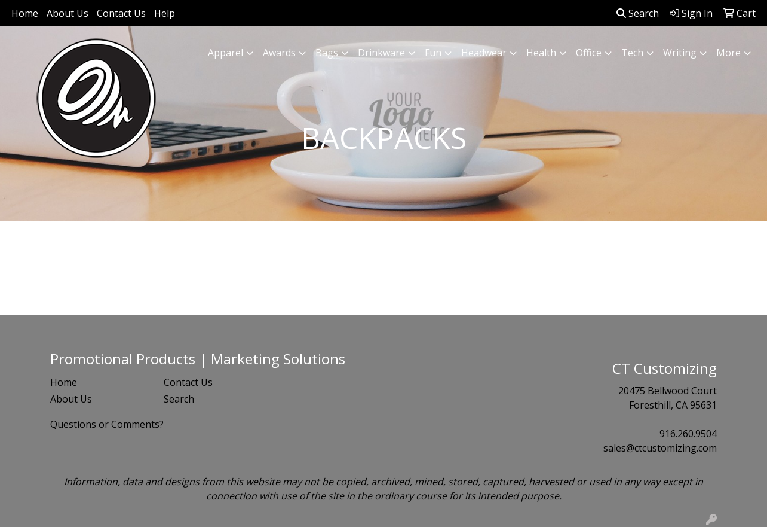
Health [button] (541, 52)
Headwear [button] (484, 52)
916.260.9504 (688, 433)
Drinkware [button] (381, 52)
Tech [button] (632, 52)
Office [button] (589, 52)
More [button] (728, 52)
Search (637, 13)
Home (24, 13)
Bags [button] (326, 52)
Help (164, 13)
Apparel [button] (225, 52)
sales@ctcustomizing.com (660, 448)
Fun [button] (433, 52)
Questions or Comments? (107, 424)
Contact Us (121, 13)
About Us (67, 13)
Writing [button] (680, 52)
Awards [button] (279, 52)
